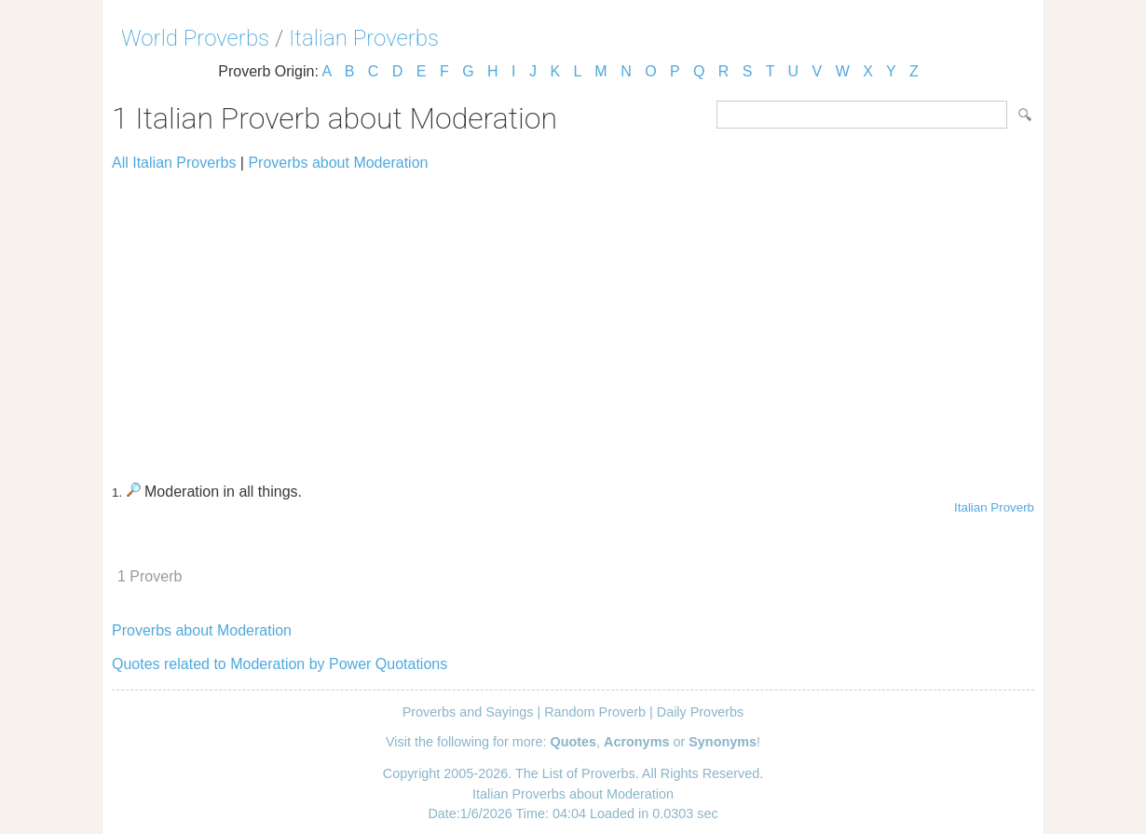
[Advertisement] (573, 318)
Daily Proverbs (700, 711)
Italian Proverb (994, 507)
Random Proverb (595, 711)
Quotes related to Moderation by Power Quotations (279, 664)
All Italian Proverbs (174, 163)
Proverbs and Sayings (468, 711)
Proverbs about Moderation (338, 163)
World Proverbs (195, 38)
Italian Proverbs (364, 38)
